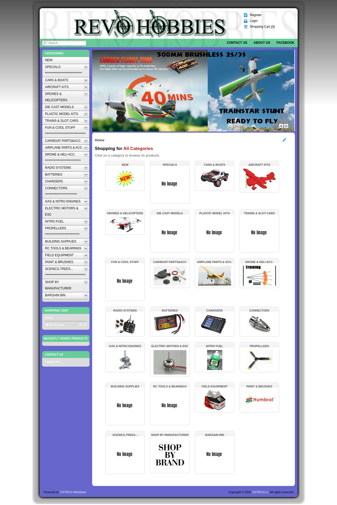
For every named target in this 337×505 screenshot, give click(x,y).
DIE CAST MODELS (170, 213)
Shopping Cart (56, 310)
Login (253, 21)
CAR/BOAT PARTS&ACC (169, 262)
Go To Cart (55, 324)
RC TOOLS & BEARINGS (169, 386)
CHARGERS (214, 310)
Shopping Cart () (262, 26)
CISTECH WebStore (73, 492)
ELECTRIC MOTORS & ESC (169, 346)
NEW (125, 164)
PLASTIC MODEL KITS (214, 213)
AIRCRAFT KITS (259, 164)
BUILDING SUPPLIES (125, 386)
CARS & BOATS (214, 164)
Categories (54, 53)
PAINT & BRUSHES (259, 386)
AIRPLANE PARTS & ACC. (214, 262)
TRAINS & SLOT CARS (259, 213)
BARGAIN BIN (214, 434)
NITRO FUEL (214, 346)
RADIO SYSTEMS (125, 310)
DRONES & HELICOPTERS (125, 213)
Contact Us (52, 361)
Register (256, 15)
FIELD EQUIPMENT (214, 386)
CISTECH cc (260, 492)
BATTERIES (170, 310)
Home (100, 140)
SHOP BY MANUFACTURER (170, 434)
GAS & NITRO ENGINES (125, 346)
